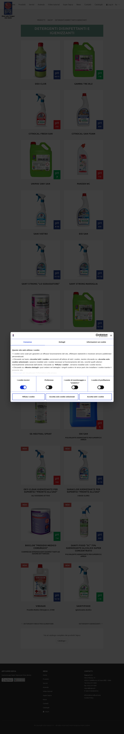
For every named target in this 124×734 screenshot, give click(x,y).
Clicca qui (17, 373)
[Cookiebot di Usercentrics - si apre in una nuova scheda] (97, 335)
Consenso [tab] (27, 342)
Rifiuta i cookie (28, 397)
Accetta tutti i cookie (95, 397)
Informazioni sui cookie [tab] (96, 342)
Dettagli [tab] (62, 342)
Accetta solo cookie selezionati (62, 397)
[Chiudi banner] (111, 335)
